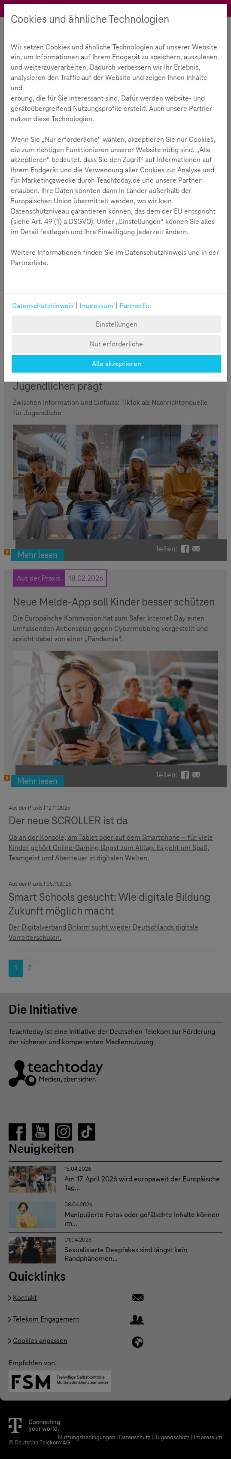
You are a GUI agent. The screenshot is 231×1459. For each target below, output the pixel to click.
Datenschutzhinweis (42, 305)
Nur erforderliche (116, 344)
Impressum (96, 305)
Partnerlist (135, 305)
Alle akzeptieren (116, 363)
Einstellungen (116, 324)
